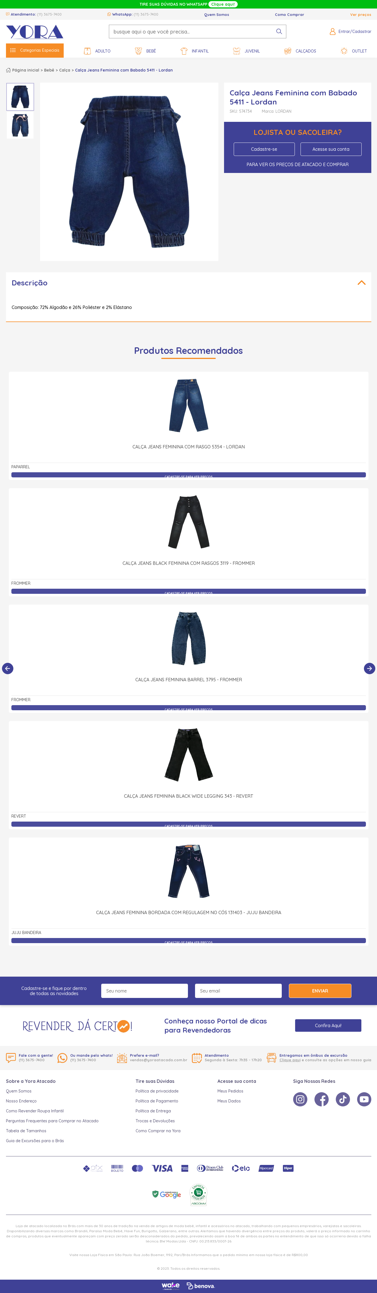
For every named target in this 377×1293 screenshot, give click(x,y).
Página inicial (25, 70)
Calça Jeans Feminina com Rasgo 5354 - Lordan (188, 447)
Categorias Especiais (34, 50)
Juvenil (246, 51)
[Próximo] (369, 668)
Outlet (354, 51)
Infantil (195, 51)
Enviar (320, 991)
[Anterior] (7, 668)
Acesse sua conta (330, 149)
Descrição (29, 282)
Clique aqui (290, 1060)
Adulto (97, 51)
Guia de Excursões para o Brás (35, 1140)
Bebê (145, 51)
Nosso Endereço (21, 1101)
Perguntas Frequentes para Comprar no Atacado (52, 1120)
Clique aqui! (223, 4)
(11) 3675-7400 (49, 14)
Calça (64, 70)
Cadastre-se (264, 149)
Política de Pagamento (157, 1101)
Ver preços (360, 14)
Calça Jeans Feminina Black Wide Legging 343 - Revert (188, 796)
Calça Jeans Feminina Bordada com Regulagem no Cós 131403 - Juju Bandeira (188, 912)
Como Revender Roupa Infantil (35, 1111)
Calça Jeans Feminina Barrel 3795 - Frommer (188, 679)
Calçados (300, 51)
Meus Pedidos (230, 1091)
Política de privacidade (157, 1091)
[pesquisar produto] (279, 31)
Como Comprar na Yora (158, 1130)
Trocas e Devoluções (155, 1120)
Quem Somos (216, 14)
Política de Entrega (153, 1111)
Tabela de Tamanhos (26, 1130)
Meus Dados (229, 1101)
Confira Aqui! (328, 1025)
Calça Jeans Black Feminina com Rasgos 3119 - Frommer (189, 563)
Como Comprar (289, 14)
